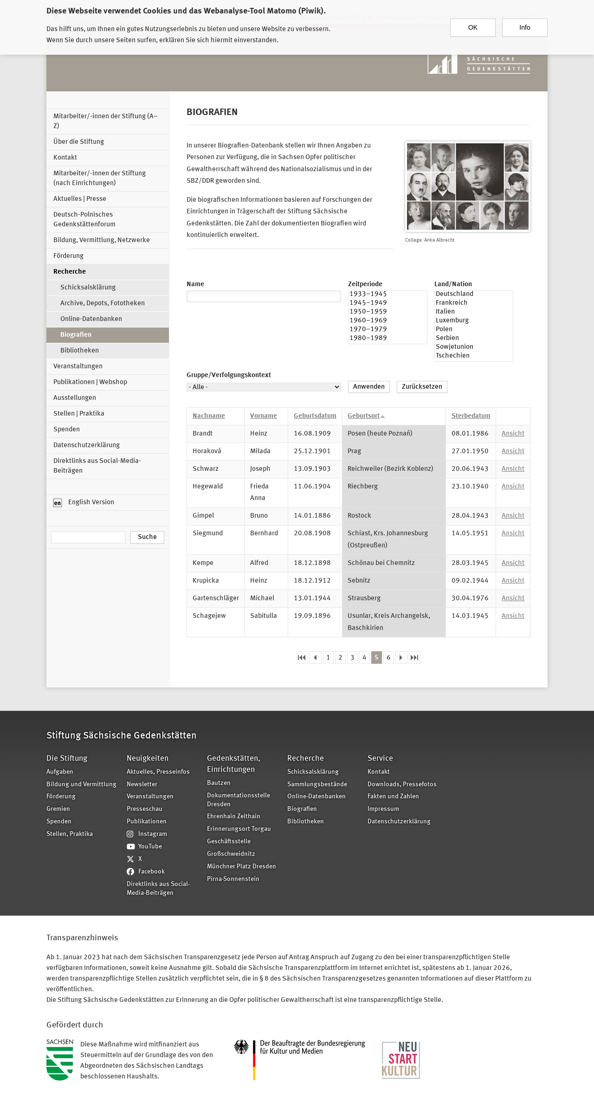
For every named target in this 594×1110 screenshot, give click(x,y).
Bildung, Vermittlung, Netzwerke (101, 240)
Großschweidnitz (231, 854)
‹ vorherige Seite (316, 657)
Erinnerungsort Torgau (239, 829)
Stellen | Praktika (78, 414)
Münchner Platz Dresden (241, 867)
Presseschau (144, 809)
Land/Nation (453, 284)
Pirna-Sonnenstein (233, 879)
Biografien (75, 335)
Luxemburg (474, 321)
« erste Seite (302, 657)
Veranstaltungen (78, 366)
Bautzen (219, 783)
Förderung (68, 256)
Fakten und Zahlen (393, 797)
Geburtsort (367, 416)
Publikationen (147, 822)
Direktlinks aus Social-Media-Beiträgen (97, 466)
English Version (83, 503)
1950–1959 (387, 312)
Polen (474, 330)
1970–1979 (387, 330)
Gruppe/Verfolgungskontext (229, 375)
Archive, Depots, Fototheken (102, 303)
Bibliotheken (79, 350)
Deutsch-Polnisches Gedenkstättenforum (84, 220)
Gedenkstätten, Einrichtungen (233, 764)
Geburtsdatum (315, 416)
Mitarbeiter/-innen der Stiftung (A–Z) (105, 121)
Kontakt (65, 157)
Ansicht (513, 433)
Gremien (58, 809)
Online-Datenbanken (91, 319)
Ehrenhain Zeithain (233, 817)
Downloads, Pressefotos (402, 785)
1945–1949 (387, 304)
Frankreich (474, 304)
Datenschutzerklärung (86, 445)
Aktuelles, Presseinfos (158, 772)
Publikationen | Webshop (90, 382)
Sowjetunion (474, 348)
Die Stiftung (66, 759)
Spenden (66, 429)
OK (473, 22)
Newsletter (142, 785)
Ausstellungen (74, 398)
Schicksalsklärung (88, 287)
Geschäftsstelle (229, 842)
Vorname (263, 416)
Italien (474, 312)
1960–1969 (387, 321)
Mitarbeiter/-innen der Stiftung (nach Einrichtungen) (99, 178)
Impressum (383, 809)
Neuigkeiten (147, 759)
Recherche (69, 272)
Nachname (209, 416)
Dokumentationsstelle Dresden (238, 800)
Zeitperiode (365, 284)
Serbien (474, 339)
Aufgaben (59, 772)
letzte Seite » (415, 657)
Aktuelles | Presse (79, 199)
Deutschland (474, 295)
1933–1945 (387, 295)
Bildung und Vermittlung (81, 785)
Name (195, 284)
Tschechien (474, 357)
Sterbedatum (471, 416)
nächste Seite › (401, 657)
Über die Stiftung (78, 142)
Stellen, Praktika (69, 834)
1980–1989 (387, 339)
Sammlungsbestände (317, 785)
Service (380, 759)
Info (524, 22)
